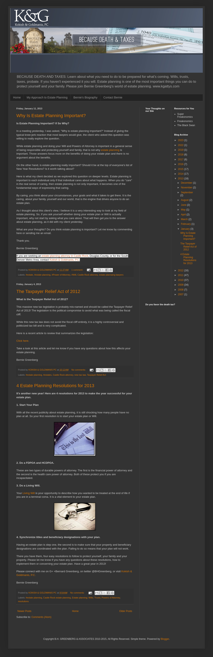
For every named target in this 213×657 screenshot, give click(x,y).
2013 (181, 178)
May (183, 209)
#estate (29, 275)
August (185, 200)
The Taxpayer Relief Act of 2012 (48, 291)
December (187, 182)
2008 (181, 289)
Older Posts (125, 611)
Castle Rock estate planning (57, 597)
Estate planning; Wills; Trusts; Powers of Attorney (96, 597)
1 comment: (77, 270)
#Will (73, 275)
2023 (181, 140)
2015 (181, 169)
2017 (181, 159)
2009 (181, 284)
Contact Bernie (112, 97)
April (183, 214)
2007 (181, 294)
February (186, 224)
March (184, 219)
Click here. (22, 340)
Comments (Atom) (41, 617)
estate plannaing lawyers (111, 275)
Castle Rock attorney (87, 275)
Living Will (29, 493)
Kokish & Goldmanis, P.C (64, 259)
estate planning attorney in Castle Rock (65, 255)
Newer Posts (24, 611)
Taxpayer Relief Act (96, 375)
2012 (181, 270)
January (185, 228)
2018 (181, 154)
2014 (181, 173)
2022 (181, 145)
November (187, 187)
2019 (181, 149)
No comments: (78, 370)
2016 (181, 164)
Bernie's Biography (85, 97)
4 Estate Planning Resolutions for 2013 (55, 385)
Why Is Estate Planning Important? (51, 115)
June (184, 205)
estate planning (110, 150)
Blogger (165, 639)
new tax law (80, 375)
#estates (47, 375)
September (187, 192)
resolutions (23, 601)
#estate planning (42, 275)
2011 (181, 275)
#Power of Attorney (61, 275)
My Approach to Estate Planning (47, 97)
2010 (181, 280)
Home (17, 97)
